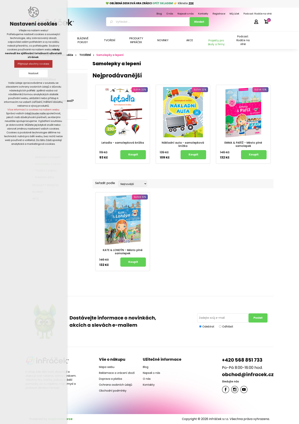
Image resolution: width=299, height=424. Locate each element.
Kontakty (149, 385)
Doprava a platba (110, 379)
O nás (147, 379)
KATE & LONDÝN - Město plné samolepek (122, 252)
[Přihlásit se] (223, 318)
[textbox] (148, 21)
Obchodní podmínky (112, 391)
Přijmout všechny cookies (33, 64)
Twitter (234, 389)
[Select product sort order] (132, 184)
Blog (145, 367)
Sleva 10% (260, 89)
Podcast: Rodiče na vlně (243, 40)
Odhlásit (227, 326)
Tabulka (262, 183)
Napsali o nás (151, 373)
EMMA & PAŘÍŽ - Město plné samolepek (243, 144)
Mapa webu (106, 367)
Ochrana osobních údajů (115, 385)
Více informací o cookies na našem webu (33, 109)
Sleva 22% (139, 89)
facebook (225, 389)
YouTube (244, 389)
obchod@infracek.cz (248, 374)
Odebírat (208, 326)
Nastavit (33, 73)
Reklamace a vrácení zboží (117, 373)
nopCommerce (60, 419)
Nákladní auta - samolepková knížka (183, 144)
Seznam (269, 183)
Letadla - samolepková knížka (122, 142)
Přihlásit (256, 21)
